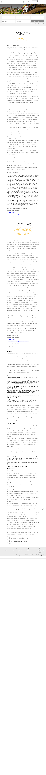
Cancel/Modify (41, 23)
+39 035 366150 (12, 212)
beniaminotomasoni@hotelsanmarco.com (18, 214)
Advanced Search (34, 23)
